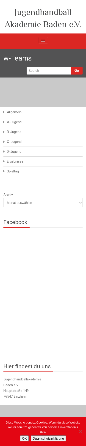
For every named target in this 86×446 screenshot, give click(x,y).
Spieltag (13, 171)
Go (76, 70)
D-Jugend (14, 152)
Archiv (8, 195)
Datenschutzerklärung (48, 438)
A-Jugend (14, 122)
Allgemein (14, 112)
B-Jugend (14, 132)
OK (24, 438)
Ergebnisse (15, 161)
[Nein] (80, 431)
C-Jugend (14, 142)
